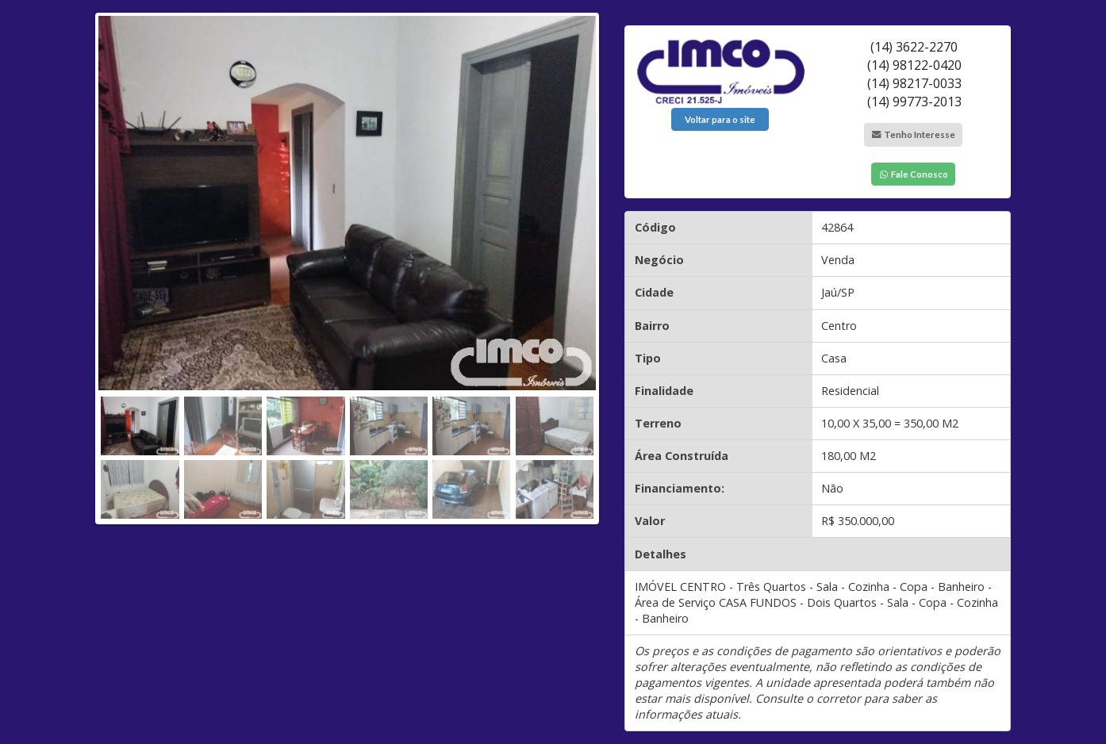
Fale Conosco (913, 174)
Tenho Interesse (913, 134)
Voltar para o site (720, 119)
